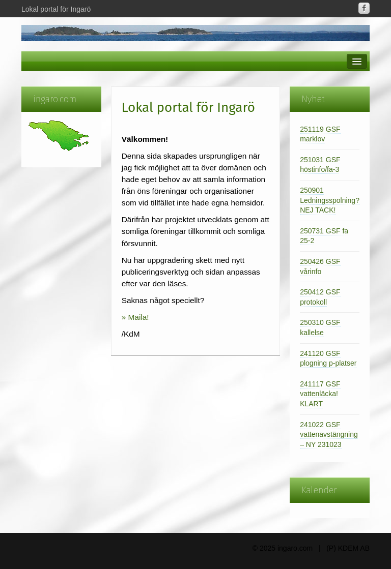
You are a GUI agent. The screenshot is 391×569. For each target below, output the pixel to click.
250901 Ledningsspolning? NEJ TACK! (329, 200)
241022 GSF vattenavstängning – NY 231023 (329, 434)
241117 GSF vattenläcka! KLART (320, 394)
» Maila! (135, 317)
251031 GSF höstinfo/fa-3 (320, 165)
